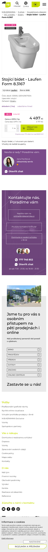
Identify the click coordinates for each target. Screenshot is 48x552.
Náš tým (5, 472)
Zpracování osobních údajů (14, 449)
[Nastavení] (34, 541)
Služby (5, 402)
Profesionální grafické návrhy (15, 407)
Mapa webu (7, 457)
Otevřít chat (24, 264)
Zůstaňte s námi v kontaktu (18, 503)
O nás (5, 468)
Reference (6, 496)
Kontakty (6, 461)
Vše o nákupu (10, 433)
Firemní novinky (9, 476)
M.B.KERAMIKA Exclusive (13, 418)
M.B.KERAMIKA (8, 12)
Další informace (7, 538)
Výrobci (5, 484)
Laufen (14, 90)
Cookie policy (8, 453)
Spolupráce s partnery (11, 426)
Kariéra (5, 488)
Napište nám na (24, 215)
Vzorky (5, 422)
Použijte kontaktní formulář (24, 227)
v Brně (24, 238)
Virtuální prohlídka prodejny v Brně (17, 414)
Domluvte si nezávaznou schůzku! (17, 437)
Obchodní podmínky (11, 480)
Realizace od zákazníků (12, 492)
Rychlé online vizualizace (13, 410)
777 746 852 (24, 259)
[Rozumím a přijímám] (27, 546)
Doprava (5, 441)
